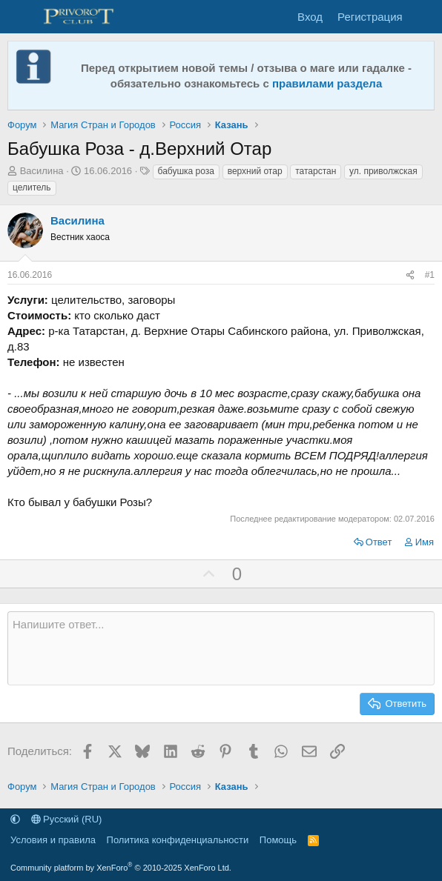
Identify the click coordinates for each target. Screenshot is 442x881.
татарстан (315, 171)
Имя (424, 542)
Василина (42, 170)
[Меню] (20, 17)
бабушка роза (186, 171)
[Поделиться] (410, 275)
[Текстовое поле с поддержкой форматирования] (221, 648)
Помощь (278, 839)
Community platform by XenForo (120, 867)
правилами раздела (327, 83)
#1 (430, 275)
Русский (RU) (66, 819)
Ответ (379, 542)
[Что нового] (424, 16)
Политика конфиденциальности (178, 839)
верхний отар (255, 171)
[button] (15, 819)
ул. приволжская (383, 171)
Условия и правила (53, 839)
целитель (32, 187)
